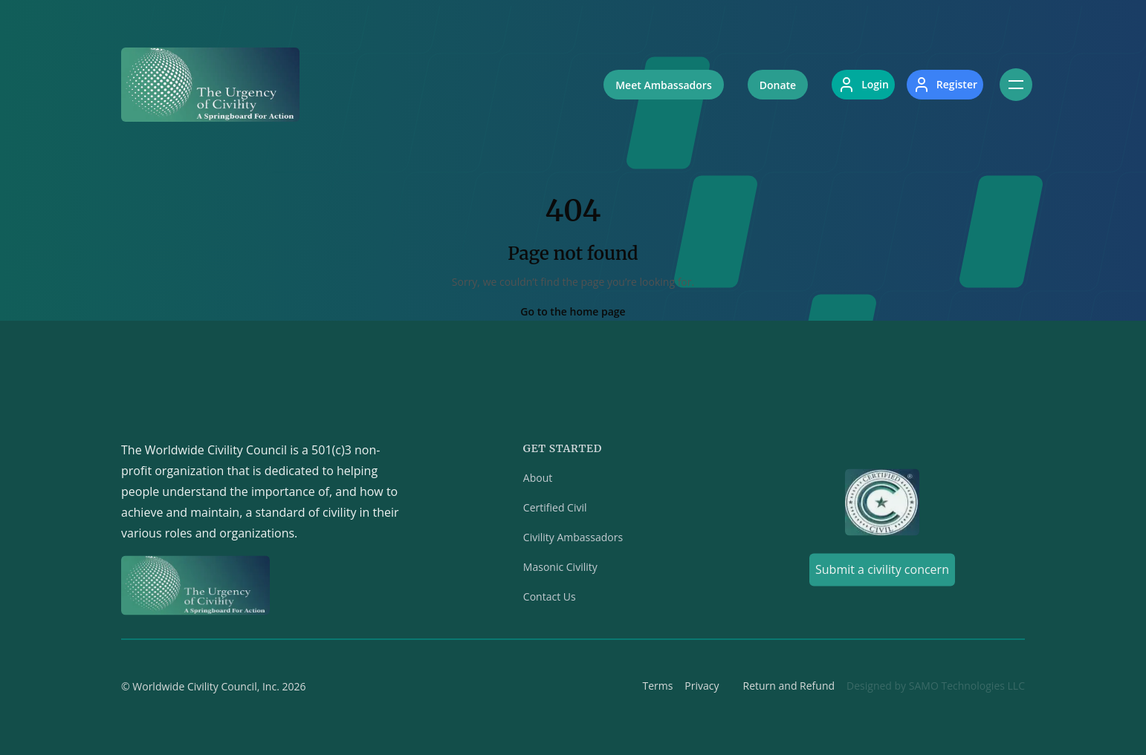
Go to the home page (572, 311)
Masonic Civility (560, 570)
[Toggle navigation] (1016, 84)
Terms (657, 689)
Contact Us (549, 599)
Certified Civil (555, 510)
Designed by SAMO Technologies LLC (935, 689)
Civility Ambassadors (573, 540)
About (537, 481)
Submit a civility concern (882, 572)
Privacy (701, 689)
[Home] (210, 85)
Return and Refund (789, 689)
